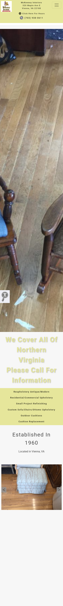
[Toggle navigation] (56, 5)
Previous (3, 489)
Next (59, 489)
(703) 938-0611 (31, 18)
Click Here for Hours (31, 14)
